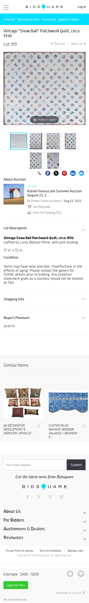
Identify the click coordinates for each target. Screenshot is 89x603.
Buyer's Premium (16, 317)
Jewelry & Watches (71, 19)
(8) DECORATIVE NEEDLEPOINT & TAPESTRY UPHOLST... (18, 429)
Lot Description (15, 228)
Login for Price (15, 585)
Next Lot (78, 44)
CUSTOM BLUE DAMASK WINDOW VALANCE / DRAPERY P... (63, 431)
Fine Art (9, 19)
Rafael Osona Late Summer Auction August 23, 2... (54, 193)
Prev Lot (57, 44)
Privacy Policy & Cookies (19, 550)
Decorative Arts (28, 19)
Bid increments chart (15, 599)
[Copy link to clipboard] (39, 173)
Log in (82, 6)
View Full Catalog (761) (44, 213)
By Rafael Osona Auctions (44, 201)
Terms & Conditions (50, 550)
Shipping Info (14, 299)
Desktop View (75, 550)
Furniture (49, 19)
